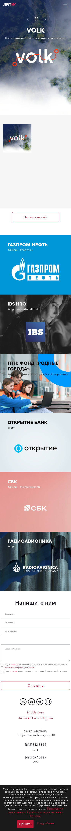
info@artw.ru (35, 767)
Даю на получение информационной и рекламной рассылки (34, 726)
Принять (25, 824)
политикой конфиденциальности (19, 723)
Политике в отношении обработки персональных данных (36, 812)
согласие (15, 720)
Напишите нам (35, 658)
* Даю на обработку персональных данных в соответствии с (34, 721)
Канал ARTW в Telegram (35, 773)
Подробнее (45, 823)
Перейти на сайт (35, 217)
